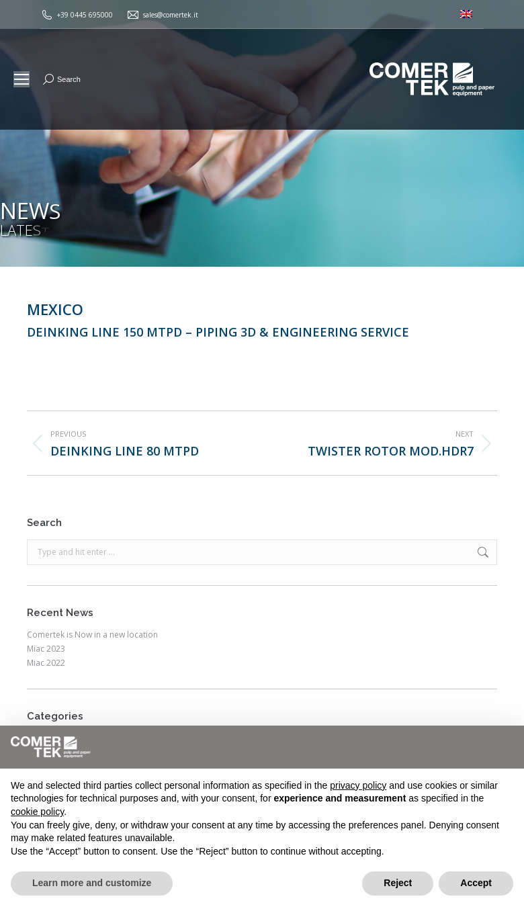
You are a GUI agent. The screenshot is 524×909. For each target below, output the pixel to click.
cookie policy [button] (37, 811)
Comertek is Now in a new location (92, 635)
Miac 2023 (46, 649)
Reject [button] (398, 882)
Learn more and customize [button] (91, 882)
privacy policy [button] (358, 785)
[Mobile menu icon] (21, 79)
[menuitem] (466, 14)
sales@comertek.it (170, 14)
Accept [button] (476, 882)
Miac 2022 (46, 663)
